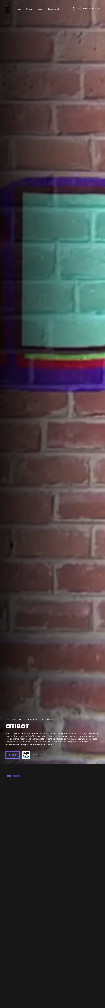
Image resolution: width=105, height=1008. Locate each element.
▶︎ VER (12, 971)
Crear (42, 9)
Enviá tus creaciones (89, 9)
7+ (23, 935)
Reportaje (16, 935)
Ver (20, 9)
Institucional (56, 9)
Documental (31, 935)
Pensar (31, 9)
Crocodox (42, 971)
